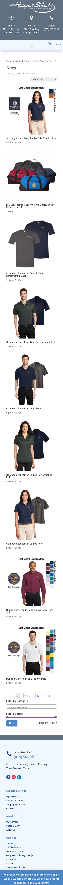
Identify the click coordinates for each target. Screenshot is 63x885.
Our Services (12, 821)
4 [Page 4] (25, 695)
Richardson (11, 859)
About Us (10, 829)
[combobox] (31, 706)
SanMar (10, 843)
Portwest (10, 863)
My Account (12, 796)
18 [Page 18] (48, 695)
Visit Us (31, 25)
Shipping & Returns (15, 804)
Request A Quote (14, 800)
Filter (12, 723)
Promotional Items (15, 867)
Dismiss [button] (44, 883)
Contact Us (11, 808)
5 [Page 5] (29, 695)
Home (9, 60)
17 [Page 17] (43, 695)
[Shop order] (43, 79)
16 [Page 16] (38, 695)
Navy (44, 60)
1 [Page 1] (13, 695)
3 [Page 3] (21, 695)
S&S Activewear (14, 847)
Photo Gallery (13, 825)
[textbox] (31, 708)
